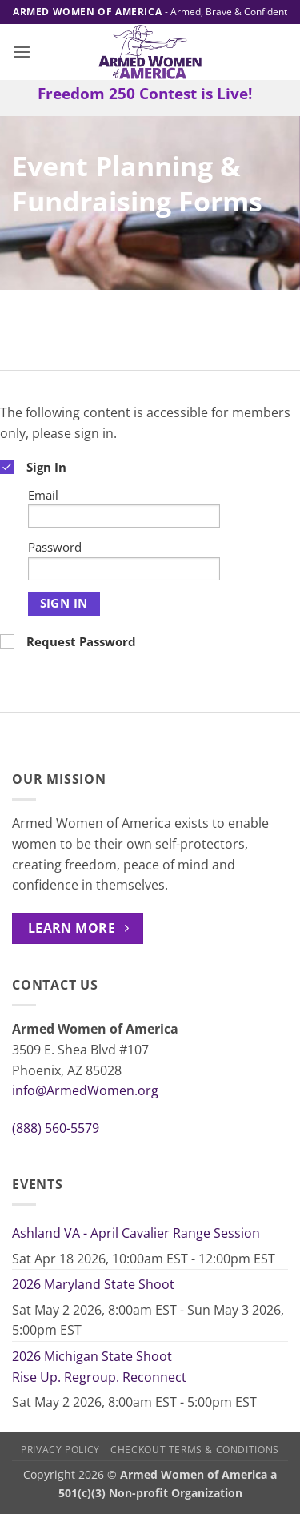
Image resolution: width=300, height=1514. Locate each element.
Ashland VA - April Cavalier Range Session (136, 1233)
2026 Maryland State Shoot (93, 1284)
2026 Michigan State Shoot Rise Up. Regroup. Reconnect (99, 1366)
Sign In (64, 603)
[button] (21, 51)
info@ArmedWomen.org (85, 1090)
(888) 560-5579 (55, 1128)
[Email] (124, 516)
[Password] (124, 568)
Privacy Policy (60, 1449)
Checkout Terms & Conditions (194, 1449)
